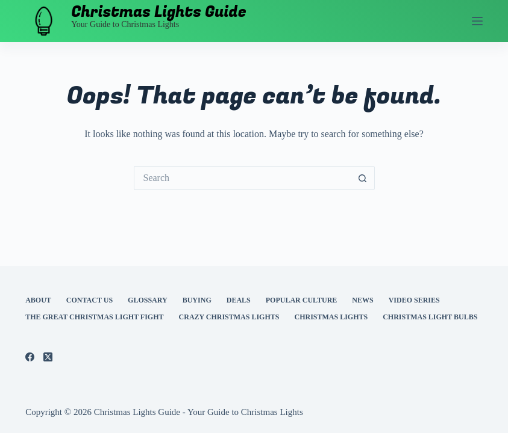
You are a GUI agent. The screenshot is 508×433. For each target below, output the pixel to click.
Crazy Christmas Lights (229, 317)
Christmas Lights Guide (158, 12)
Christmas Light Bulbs (430, 317)
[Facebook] (29, 356)
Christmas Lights (331, 317)
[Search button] (363, 178)
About (38, 300)
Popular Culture (301, 300)
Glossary (148, 300)
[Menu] (477, 21)
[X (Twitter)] (47, 356)
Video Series (414, 300)
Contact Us (89, 300)
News (362, 300)
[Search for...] (242, 178)
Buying (197, 300)
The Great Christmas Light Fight (94, 317)
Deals (239, 300)
